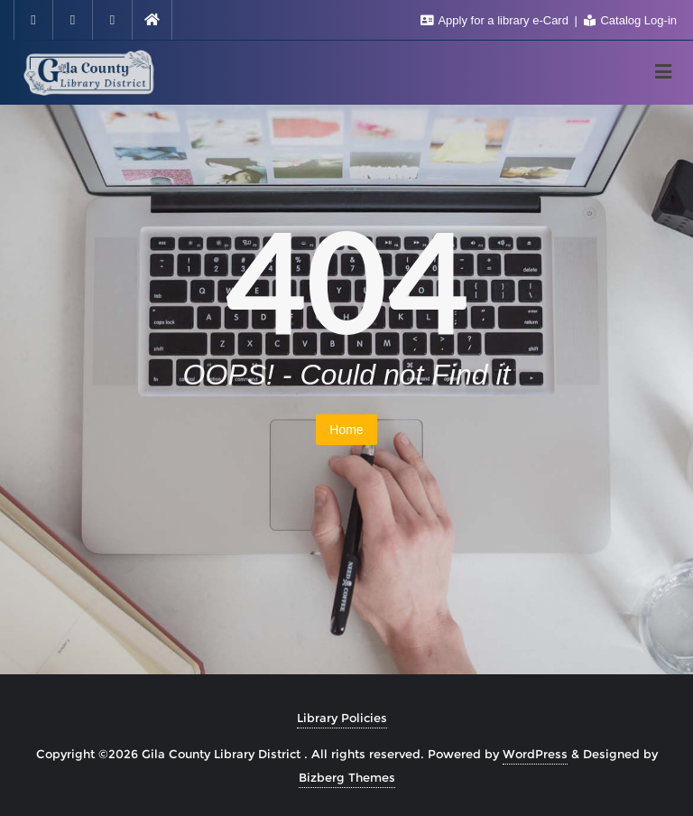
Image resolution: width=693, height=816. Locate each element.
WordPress (535, 753)
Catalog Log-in (630, 20)
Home (346, 429)
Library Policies (342, 717)
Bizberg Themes (347, 777)
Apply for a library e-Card (496, 20)
